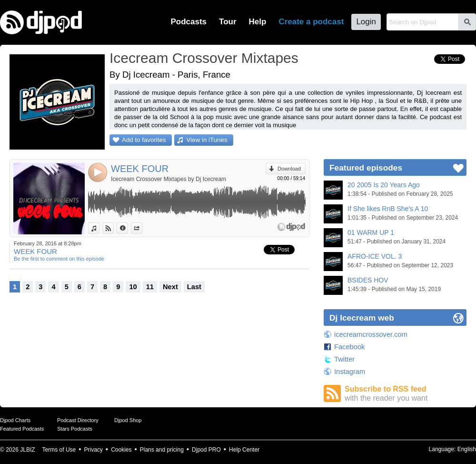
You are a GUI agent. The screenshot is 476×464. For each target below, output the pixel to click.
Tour (228, 21)
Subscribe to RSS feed (405, 394)
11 (150, 287)
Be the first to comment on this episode (59, 259)
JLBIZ (27, 449)
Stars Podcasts (74, 429)
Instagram (349, 371)
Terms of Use (59, 449)
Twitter (344, 359)
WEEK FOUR (140, 168)
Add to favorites (144, 139)
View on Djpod (113, 228)
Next (170, 287)
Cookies (121, 449)
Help (258, 21)
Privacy (93, 449)
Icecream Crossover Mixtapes (203, 58)
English (466, 449)
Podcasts (188, 21)
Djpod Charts (15, 420)
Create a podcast (311, 21)
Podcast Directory (78, 420)
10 (133, 287)
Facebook (349, 347)
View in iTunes (207, 139)
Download (289, 168)
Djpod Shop (128, 420)
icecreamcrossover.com (370, 334)
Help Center (244, 449)
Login (366, 21)
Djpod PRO (206, 449)
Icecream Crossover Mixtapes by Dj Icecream (168, 179)
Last (194, 287)
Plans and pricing (162, 449)
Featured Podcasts (22, 429)
